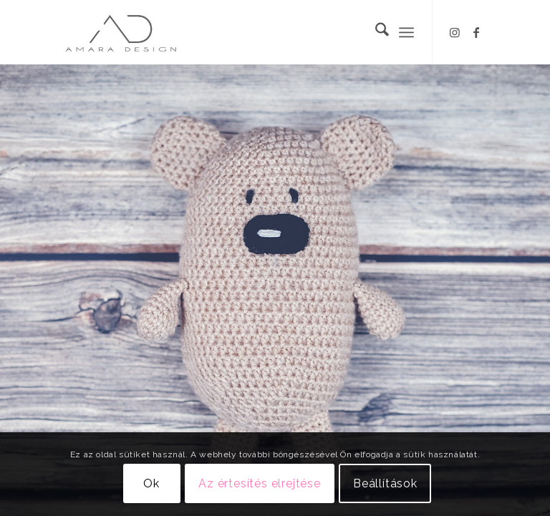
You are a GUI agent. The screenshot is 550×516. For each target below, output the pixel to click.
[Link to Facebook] (476, 32)
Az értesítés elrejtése (259, 483)
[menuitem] (375, 32)
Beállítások (385, 483)
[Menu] (406, 32)
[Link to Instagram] (454, 32)
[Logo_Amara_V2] (133, 32)
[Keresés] (375, 32)
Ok (151, 483)
